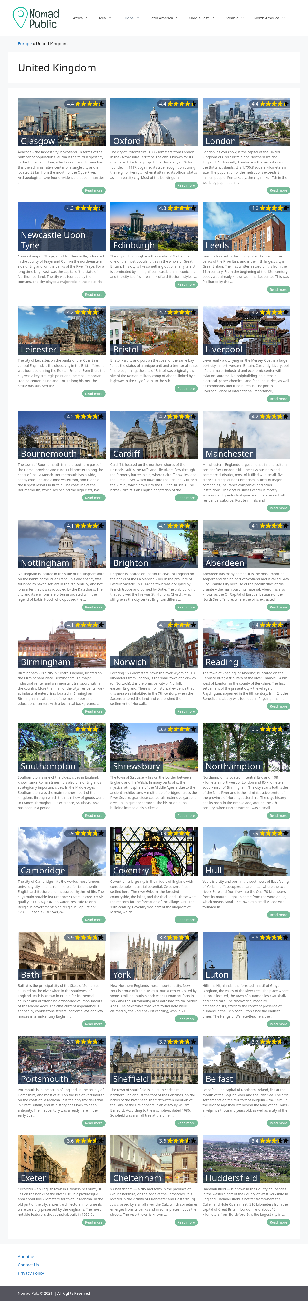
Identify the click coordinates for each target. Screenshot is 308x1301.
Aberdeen (225, 562)
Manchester (229, 453)
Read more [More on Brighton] (186, 607)
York (122, 974)
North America (272, 18)
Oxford (127, 140)
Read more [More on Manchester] (278, 508)
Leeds (217, 245)
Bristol (126, 349)
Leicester (39, 349)
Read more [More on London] (278, 190)
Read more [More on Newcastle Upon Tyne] (94, 294)
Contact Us (28, 1264)
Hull (214, 870)
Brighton (131, 562)
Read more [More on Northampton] (278, 815)
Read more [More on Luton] (278, 1024)
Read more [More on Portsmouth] (94, 1123)
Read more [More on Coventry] (186, 919)
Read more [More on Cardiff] (186, 498)
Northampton (233, 766)
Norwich (130, 662)
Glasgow (38, 140)
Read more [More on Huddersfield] (278, 1222)
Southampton (48, 766)
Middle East (204, 18)
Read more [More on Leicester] (94, 393)
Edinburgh (134, 245)
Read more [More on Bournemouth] (94, 498)
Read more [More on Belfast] (278, 1123)
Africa (83, 18)
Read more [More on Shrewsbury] (186, 815)
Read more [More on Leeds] (278, 289)
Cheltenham (137, 1177)
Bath (30, 974)
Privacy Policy (31, 1273)
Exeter (33, 1177)
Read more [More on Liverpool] (278, 398)
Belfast (219, 1078)
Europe (133, 18)
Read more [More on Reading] (278, 706)
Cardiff (126, 453)
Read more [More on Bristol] (186, 388)
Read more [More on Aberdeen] (278, 607)
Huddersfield (231, 1177)
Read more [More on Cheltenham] (186, 1222)
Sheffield (130, 1078)
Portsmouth (45, 1078)
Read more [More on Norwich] (186, 711)
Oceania (236, 18)
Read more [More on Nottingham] (94, 607)
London (221, 140)
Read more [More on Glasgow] (94, 190)
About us (26, 1256)
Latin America (167, 18)
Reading (222, 662)
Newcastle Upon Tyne (53, 240)
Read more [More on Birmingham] (94, 711)
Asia (108, 18)
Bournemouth (49, 453)
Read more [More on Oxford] (186, 185)
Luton (217, 974)
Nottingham (45, 562)
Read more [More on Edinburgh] (186, 284)
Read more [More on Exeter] (94, 1222)
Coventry (131, 870)
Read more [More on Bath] (94, 1024)
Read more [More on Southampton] (94, 815)
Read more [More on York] (186, 1019)
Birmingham (46, 662)
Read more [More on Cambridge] (94, 919)
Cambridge (43, 870)
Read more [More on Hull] (278, 914)
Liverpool (224, 349)
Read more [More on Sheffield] (186, 1123)
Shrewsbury (136, 766)
